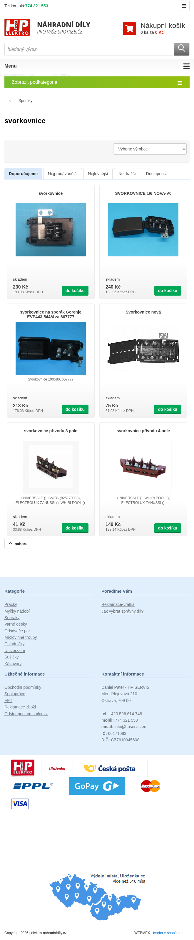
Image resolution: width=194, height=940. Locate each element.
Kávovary (12, 664)
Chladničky (14, 644)
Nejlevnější (98, 174)
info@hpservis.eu (123, 727)
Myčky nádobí (17, 612)
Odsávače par (17, 631)
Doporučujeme (23, 174)
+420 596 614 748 (121, 714)
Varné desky (15, 625)
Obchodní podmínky (22, 688)
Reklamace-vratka (118, 605)
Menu (97, 67)
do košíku (75, 291)
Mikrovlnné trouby (20, 638)
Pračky (10, 605)
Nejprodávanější (63, 174)
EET (8, 701)
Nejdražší (127, 174)
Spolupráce (14, 694)
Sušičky (11, 658)
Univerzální (14, 651)
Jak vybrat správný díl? (122, 612)
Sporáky (11, 618)
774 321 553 (36, 6)
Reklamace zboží (20, 708)
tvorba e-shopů (165, 934)
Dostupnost (156, 174)
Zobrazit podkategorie (97, 83)
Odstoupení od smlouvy (26, 714)
